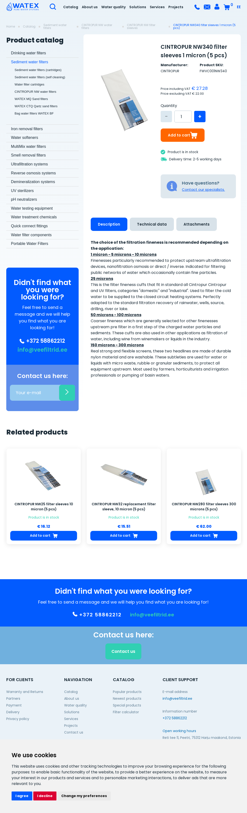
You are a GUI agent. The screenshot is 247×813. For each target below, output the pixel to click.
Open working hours (179, 730)
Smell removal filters (28, 155)
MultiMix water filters (28, 146)
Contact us (73, 732)
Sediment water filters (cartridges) (38, 70)
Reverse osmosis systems (33, 173)
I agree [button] (21, 795)
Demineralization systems (33, 182)
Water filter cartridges (29, 84)
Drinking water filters (28, 53)
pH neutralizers (24, 199)
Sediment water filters (55, 26)
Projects (175, 7)
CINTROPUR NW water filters (97, 26)
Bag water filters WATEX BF (34, 113)
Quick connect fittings (29, 226)
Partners (13, 698)
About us (90, 7)
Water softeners (24, 138)
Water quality (113, 7)
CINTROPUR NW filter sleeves (141, 26)
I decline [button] (45, 795)
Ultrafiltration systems (29, 164)
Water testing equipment (32, 208)
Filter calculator (126, 712)
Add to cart (182, 135)
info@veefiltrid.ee (42, 350)
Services (157, 7)
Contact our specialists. (203, 189)
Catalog (70, 7)
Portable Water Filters (29, 244)
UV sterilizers (22, 191)
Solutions (137, 7)
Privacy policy (17, 718)
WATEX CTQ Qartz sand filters (36, 106)
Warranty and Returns (24, 691)
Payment (14, 705)
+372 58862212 (42, 341)
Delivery (13, 712)
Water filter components (31, 235)
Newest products (127, 698)
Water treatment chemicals (34, 217)
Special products (127, 705)
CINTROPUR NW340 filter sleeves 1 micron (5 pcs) (204, 26)
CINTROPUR (170, 71)
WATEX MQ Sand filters (31, 99)
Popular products (127, 691)
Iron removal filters (27, 129)
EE (239, 6)
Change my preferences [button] (84, 795)
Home (10, 26)
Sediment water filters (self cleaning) (40, 77)
